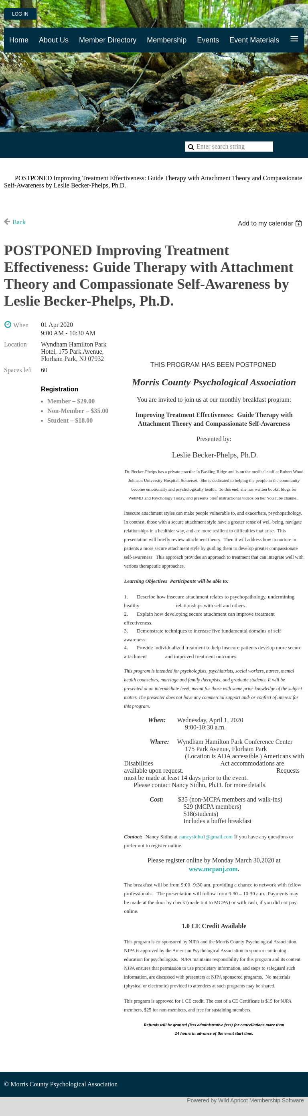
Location (15, 344)
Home (12, 168)
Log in (20, 14)
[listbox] (271, 223)
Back (19, 222)
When (20, 325)
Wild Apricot (233, 1100)
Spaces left (18, 370)
